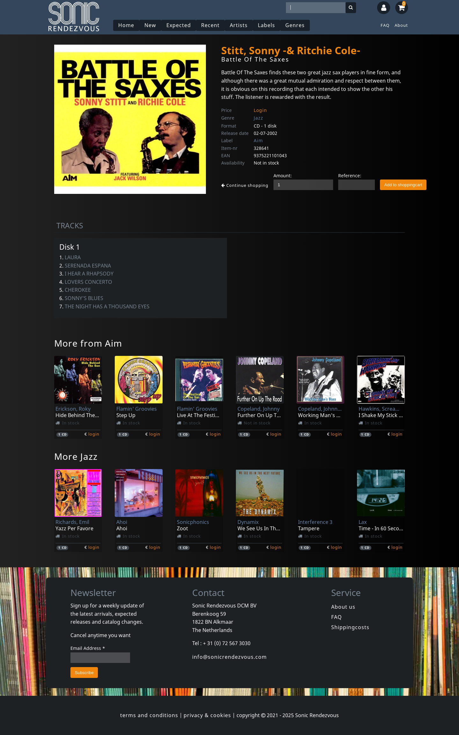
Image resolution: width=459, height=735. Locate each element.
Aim (258, 140)
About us (343, 606)
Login (260, 110)
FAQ (385, 25)
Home (126, 25)
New (150, 25)
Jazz (258, 118)
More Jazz (76, 456)
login (93, 434)
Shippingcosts (350, 627)
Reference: (349, 176)
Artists (239, 25)
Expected (178, 25)
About (401, 25)
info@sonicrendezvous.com (229, 656)
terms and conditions (149, 715)
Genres (295, 25)
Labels (266, 25)
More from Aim (88, 343)
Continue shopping (244, 185)
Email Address (87, 648)
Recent (210, 25)
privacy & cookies (207, 715)
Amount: (282, 176)
